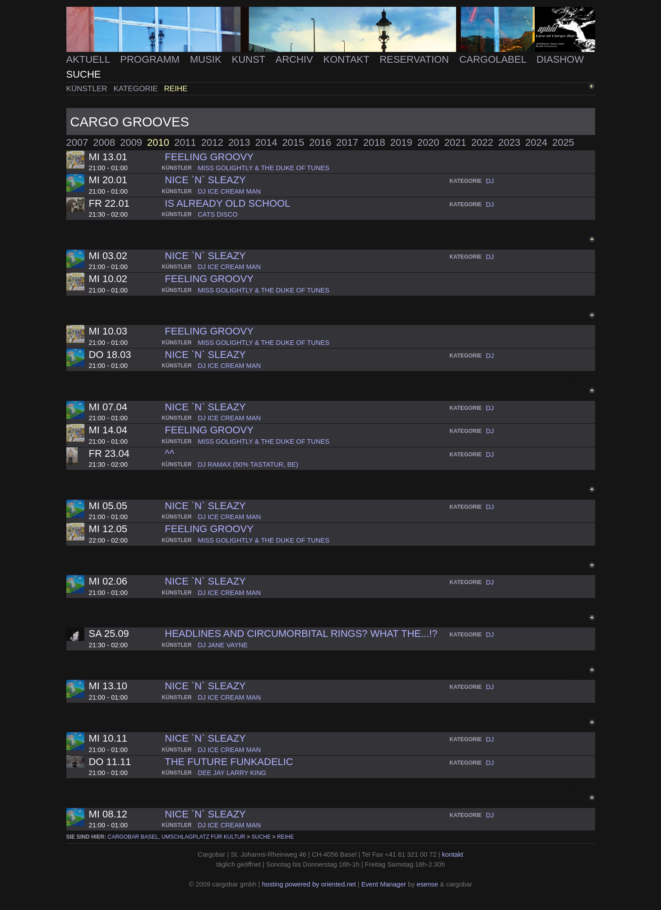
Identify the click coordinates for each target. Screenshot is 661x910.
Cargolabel (494, 59)
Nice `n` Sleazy (205, 180)
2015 (293, 142)
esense (427, 884)
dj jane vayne (223, 645)
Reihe (176, 88)
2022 (482, 142)
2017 (347, 142)
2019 (401, 142)
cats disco (217, 214)
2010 (158, 142)
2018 (374, 142)
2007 (77, 142)
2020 (428, 142)
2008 (104, 142)
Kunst (250, 59)
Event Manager (383, 884)
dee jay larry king (232, 772)
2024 (536, 142)
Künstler (88, 88)
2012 (212, 142)
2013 (239, 142)
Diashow (560, 59)
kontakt (452, 854)
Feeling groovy (209, 156)
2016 (320, 142)
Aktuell (89, 59)
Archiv (296, 59)
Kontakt (348, 59)
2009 (131, 142)
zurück (577, 88)
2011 (185, 142)
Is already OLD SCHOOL (227, 203)
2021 (455, 142)
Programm (151, 59)
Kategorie (136, 88)
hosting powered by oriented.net (309, 884)
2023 (509, 142)
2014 (266, 142)
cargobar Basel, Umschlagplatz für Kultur (176, 837)
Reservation (415, 59)
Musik (207, 59)
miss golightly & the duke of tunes (263, 168)
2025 (563, 142)
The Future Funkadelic (229, 761)
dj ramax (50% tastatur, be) (248, 464)
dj (490, 181)
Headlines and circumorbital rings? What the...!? (301, 633)
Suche (83, 74)
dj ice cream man (229, 191)
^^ (169, 453)
